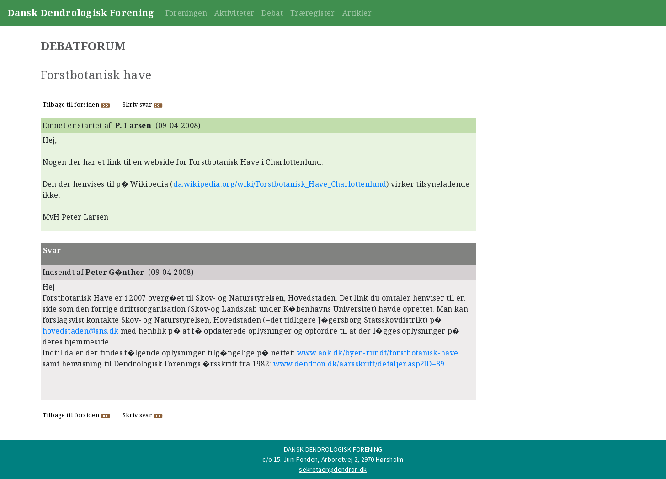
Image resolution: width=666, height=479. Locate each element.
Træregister (312, 13)
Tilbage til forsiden (77, 104)
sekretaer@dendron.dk (333, 469)
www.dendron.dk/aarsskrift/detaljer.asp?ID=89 (359, 364)
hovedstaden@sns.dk (81, 331)
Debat (272, 13)
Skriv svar (143, 104)
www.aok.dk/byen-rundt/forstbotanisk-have (377, 353)
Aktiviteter (234, 13)
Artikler (357, 13)
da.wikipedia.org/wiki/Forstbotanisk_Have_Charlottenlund (280, 184)
